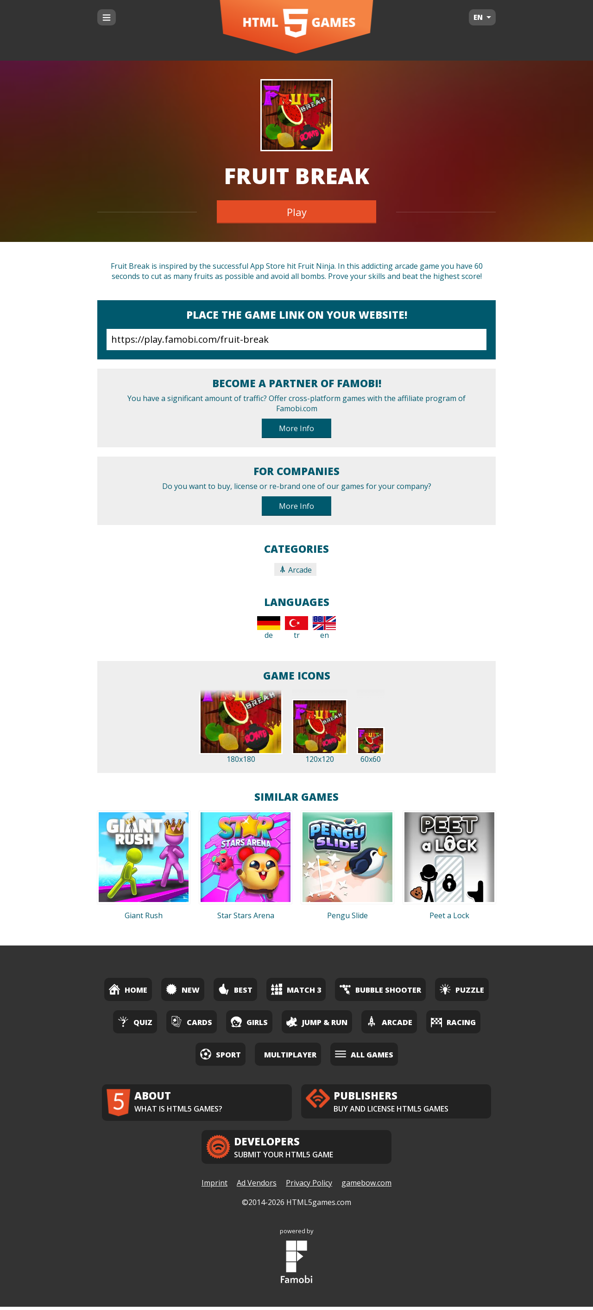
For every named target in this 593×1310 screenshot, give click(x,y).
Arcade (295, 570)
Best (235, 989)
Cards (191, 1021)
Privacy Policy (309, 1186)
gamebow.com (366, 1186)
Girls (249, 1021)
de (268, 628)
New (183, 989)
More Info (296, 428)
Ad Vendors (257, 1186)
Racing (453, 1021)
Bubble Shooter (380, 989)
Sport (220, 1054)
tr (296, 628)
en (324, 628)
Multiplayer (290, 1055)
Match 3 (296, 989)
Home (128, 989)
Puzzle (462, 989)
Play (297, 212)
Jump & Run (316, 1021)
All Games (364, 1054)
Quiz (135, 1021)
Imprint (214, 1186)
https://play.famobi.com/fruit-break (296, 339)
